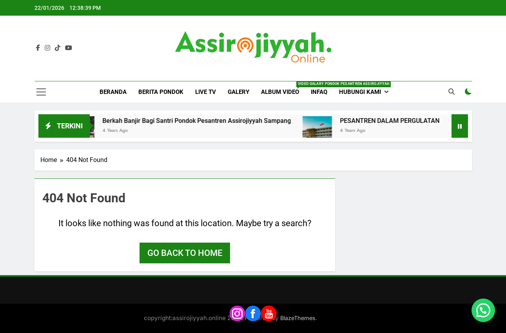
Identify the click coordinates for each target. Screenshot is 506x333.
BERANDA (113, 91)
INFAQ (319, 91)
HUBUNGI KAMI (360, 91)
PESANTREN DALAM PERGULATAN (397, 120)
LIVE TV (205, 91)
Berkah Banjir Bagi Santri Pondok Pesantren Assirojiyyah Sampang (204, 120)
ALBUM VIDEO (283, 88)
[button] (483, 310)
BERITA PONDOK (160, 91)
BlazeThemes (298, 318)
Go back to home (184, 253)
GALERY (238, 91)
